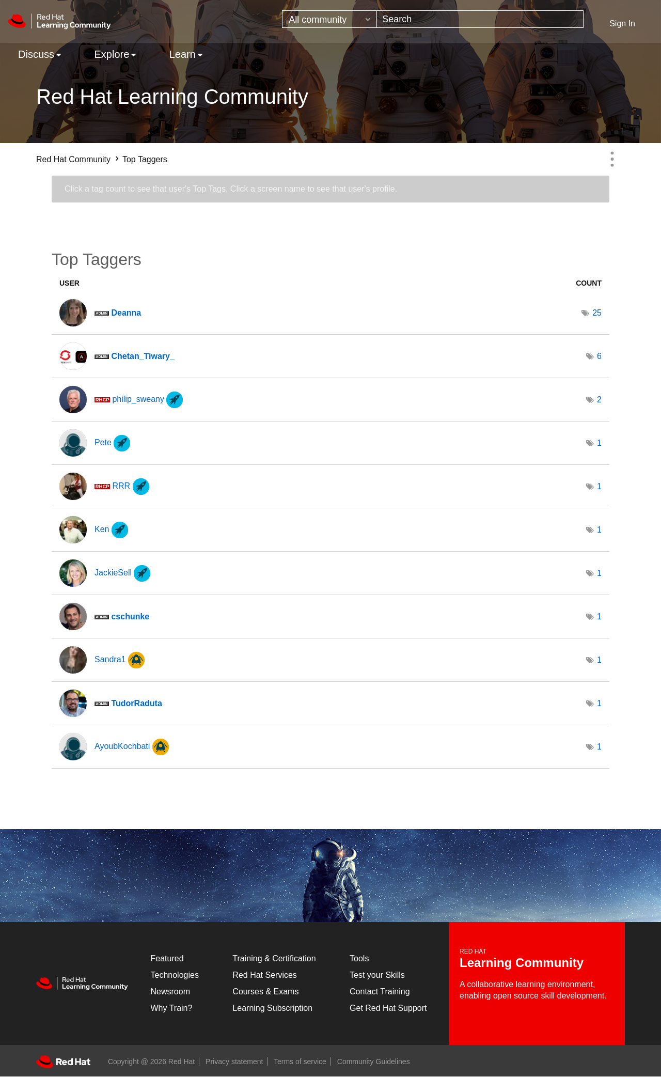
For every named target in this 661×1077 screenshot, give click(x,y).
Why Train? (172, 1008)
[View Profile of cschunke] (130, 616)
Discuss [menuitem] (36, 54)
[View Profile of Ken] (102, 529)
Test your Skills (377, 975)
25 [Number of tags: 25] (597, 312)
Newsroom (170, 991)
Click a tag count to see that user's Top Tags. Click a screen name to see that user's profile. (231, 188)
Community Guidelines (373, 1061)
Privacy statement (234, 1061)
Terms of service (300, 1061)
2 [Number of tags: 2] (599, 399)
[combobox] (480, 19)
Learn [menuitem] (182, 54)
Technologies (175, 975)
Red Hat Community (73, 159)
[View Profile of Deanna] (126, 312)
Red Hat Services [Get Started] (264, 975)
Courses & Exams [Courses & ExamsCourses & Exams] (265, 991)
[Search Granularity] (329, 19)
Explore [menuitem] (111, 54)
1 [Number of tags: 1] (599, 443)
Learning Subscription (272, 1008)
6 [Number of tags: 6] (599, 356)
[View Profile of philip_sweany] (138, 399)
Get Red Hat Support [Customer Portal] (388, 1008)
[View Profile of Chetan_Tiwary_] (142, 356)
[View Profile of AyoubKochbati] (122, 746)
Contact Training (380, 991)
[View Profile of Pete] (103, 442)
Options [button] (612, 159)
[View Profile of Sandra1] (110, 659)
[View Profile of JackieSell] (113, 572)
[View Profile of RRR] (121, 485)
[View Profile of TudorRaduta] (136, 703)
